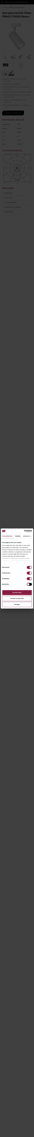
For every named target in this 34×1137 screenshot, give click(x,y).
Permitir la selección (17, 598)
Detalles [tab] (17, 536)
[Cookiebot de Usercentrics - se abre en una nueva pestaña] (24, 531)
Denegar (17, 604)
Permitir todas (17, 592)
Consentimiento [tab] (7, 536)
